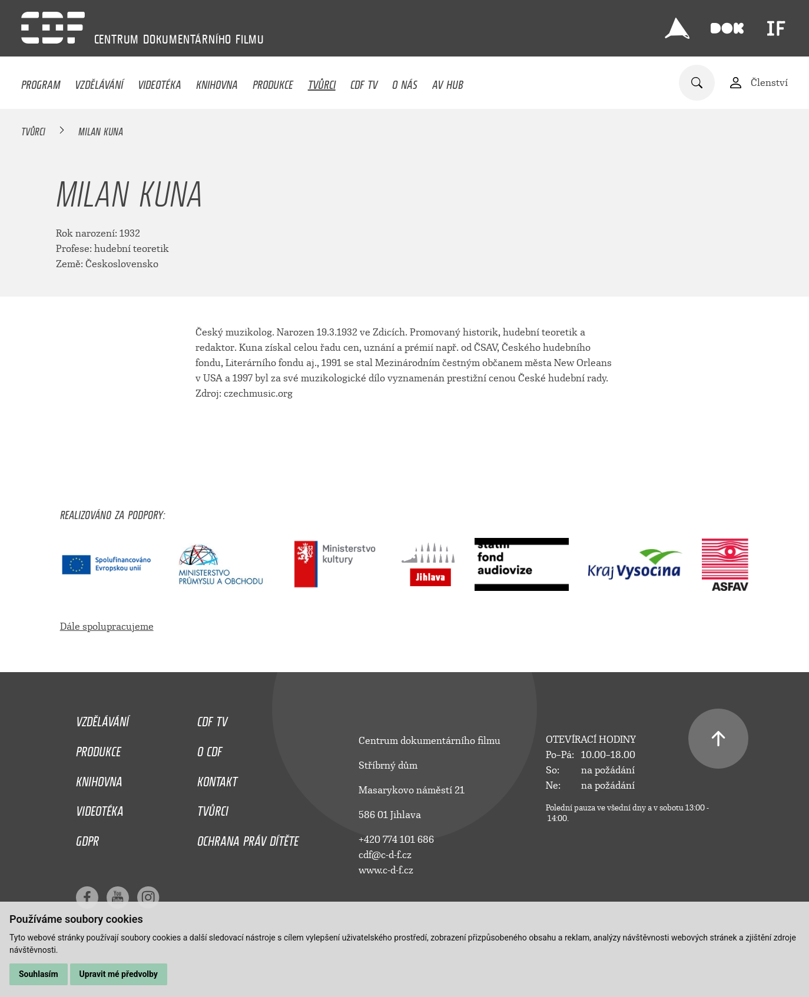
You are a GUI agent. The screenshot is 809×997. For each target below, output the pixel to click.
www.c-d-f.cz (386, 870)
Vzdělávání (99, 82)
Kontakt (217, 778)
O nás (404, 82)
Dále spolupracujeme (107, 626)
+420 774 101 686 (396, 839)
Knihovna (217, 82)
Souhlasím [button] (38, 974)
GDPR (87, 838)
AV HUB (447, 82)
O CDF (209, 748)
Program (40, 82)
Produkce (273, 82)
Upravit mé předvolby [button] (118, 974)
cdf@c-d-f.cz (385, 854)
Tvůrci (322, 82)
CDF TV (363, 82)
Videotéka (159, 82)
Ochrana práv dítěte (248, 838)
